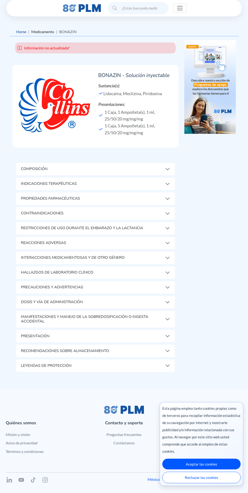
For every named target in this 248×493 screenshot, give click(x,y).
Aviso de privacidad (21, 443)
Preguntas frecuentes (124, 434)
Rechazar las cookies (201, 477)
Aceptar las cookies (201, 464)
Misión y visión (18, 434)
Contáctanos (124, 443)
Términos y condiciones (25, 451)
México (154, 479)
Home (21, 31)
